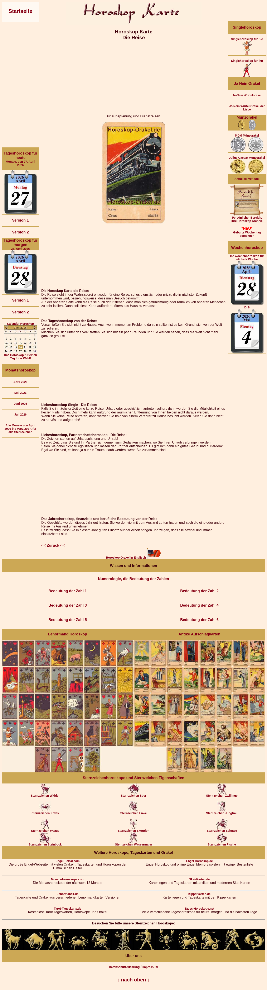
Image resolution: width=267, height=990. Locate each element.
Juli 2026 (20, 414)
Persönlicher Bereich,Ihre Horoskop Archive (247, 218)
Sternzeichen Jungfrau (222, 812)
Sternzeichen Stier (133, 794)
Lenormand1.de (67, 894)
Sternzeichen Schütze (222, 829)
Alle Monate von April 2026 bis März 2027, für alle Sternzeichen (21, 429)
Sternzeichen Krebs (45, 812)
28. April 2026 (20, 244)
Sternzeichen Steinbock (45, 843)
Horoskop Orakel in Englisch (133, 557)
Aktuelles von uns (246, 178)
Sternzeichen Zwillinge (222, 794)
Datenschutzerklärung (124, 967)
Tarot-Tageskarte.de (67, 908)
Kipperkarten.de (199, 894)
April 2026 (21, 382)
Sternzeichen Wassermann (133, 843)
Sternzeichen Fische (222, 843)
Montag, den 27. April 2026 (20, 159)
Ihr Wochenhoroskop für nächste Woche (247, 304)
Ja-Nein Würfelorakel (246, 95)
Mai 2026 (20, 392)
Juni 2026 (20, 403)
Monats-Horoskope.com (67, 879)
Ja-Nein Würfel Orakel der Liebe (247, 107)
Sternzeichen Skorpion (133, 829)
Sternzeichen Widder (45, 794)
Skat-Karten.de (199, 879)
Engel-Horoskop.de (199, 861)
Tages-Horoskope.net (199, 908)
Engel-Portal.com (67, 861)
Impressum (150, 967)
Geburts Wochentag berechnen (247, 231)
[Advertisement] (20, 84)
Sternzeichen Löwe (133, 812)
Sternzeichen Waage (45, 829)
